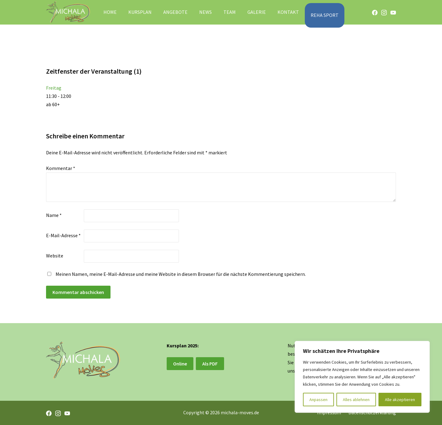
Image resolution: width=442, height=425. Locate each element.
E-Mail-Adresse (63, 235)
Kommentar (60, 168)
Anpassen (318, 399)
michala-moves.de (240, 412)
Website (54, 256)
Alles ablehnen (356, 399)
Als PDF (210, 364)
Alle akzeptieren (400, 399)
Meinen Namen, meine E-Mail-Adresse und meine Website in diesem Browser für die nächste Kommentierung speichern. (181, 274)
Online (180, 364)
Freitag (53, 88)
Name (54, 215)
